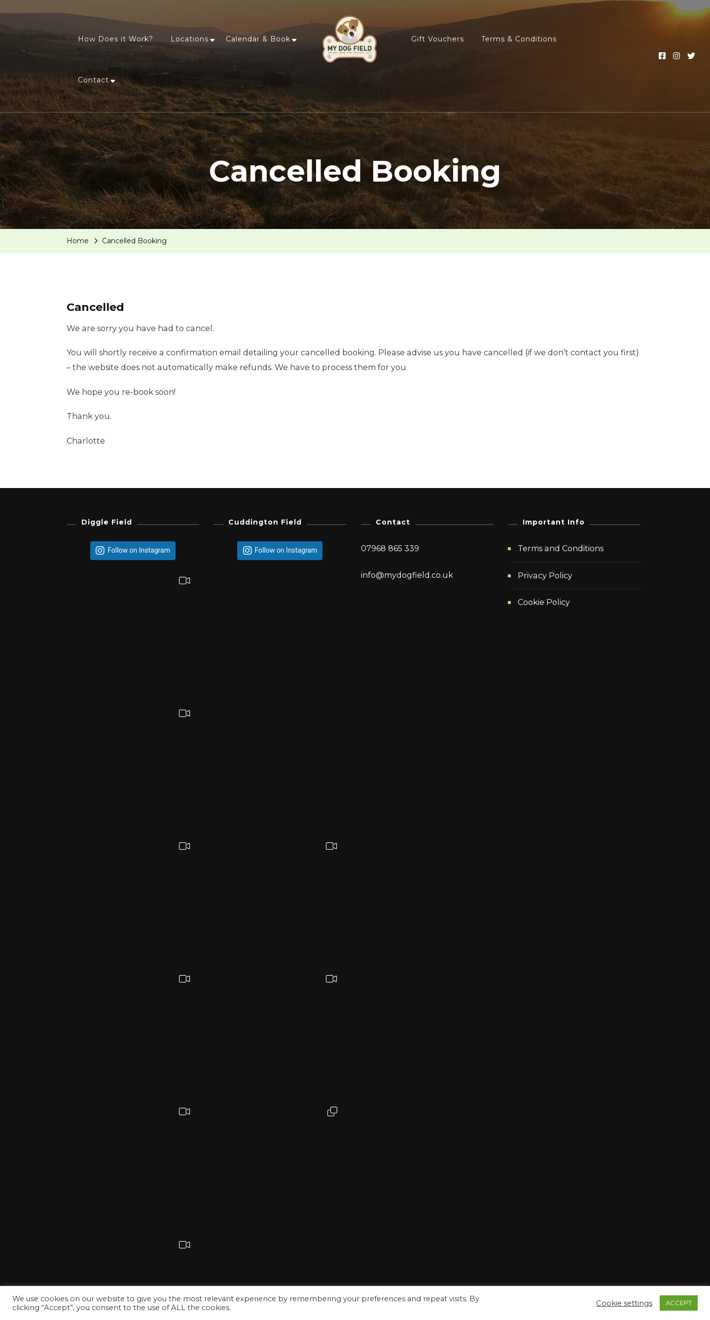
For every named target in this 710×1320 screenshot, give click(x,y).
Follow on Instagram (138, 550)
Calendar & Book (258, 39)
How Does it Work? (115, 39)
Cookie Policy (544, 602)
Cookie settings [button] (624, 1303)
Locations (190, 39)
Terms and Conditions (561, 548)
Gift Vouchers (437, 39)
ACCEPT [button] (679, 1303)
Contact (93, 79)
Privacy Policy (545, 575)
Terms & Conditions (519, 39)
